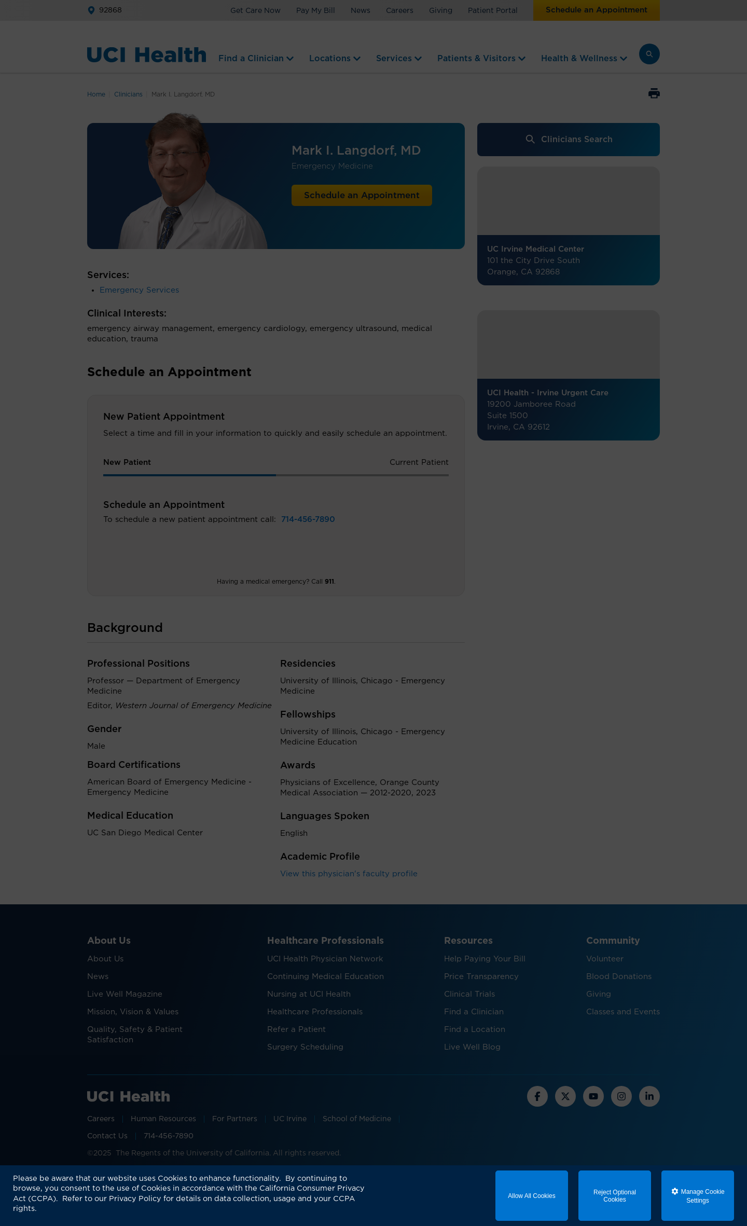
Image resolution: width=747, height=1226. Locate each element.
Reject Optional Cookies (614, 1196)
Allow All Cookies (531, 1196)
